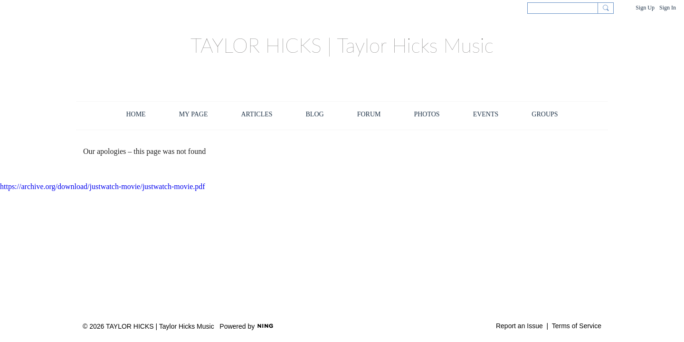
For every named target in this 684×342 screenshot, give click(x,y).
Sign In (667, 7)
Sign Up (645, 7)
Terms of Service (576, 326)
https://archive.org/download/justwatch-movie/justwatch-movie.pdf (102, 186)
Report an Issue (519, 326)
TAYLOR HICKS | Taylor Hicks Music (342, 45)
